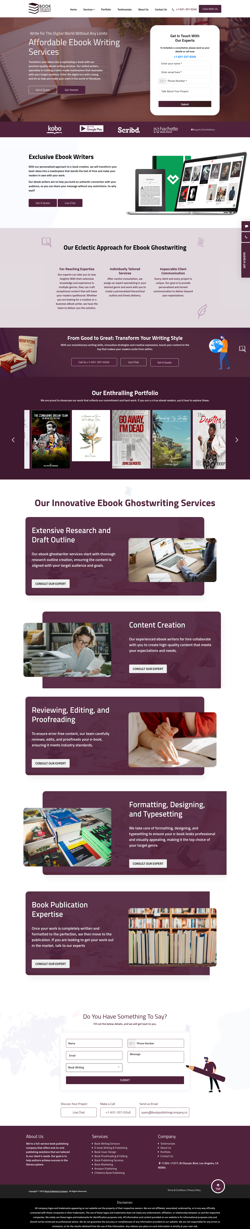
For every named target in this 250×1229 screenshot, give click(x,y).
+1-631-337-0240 (186, 9)
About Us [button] (143, 9)
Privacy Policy (194, 1190)
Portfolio (165, 1152)
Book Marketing (103, 1164)
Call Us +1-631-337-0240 (94, 362)
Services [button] (88, 9)
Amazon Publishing (105, 1168)
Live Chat (70, 203)
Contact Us (161, 9)
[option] (52, 128)
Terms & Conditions (177, 1190)
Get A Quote (43, 90)
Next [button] (237, 439)
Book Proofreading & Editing (110, 1156)
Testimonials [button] (125, 9)
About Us (165, 1147)
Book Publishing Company (56, 1191)
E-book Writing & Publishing (110, 1147)
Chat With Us (210, 9)
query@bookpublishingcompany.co (164, 1112)
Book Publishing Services (108, 1160)
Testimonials (167, 1143)
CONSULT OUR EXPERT (50, 583)
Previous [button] (13, 439)
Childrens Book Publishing (109, 1172)
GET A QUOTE (244, 260)
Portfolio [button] (106, 9)
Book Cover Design (105, 1152)
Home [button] (73, 9)
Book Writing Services (107, 1143)
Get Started (71, 90)
